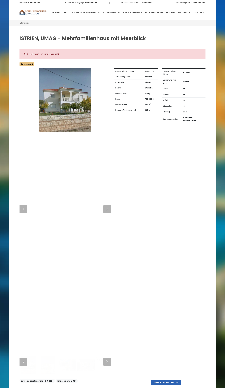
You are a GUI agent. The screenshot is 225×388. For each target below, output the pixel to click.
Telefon (73, 271)
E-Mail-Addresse (117, 258)
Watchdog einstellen (166, 134)
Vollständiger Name (81, 258)
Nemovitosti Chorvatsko (93, 385)
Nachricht (75, 284)
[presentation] (90, 329)
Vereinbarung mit (102, 317)
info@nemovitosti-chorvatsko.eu (43, 301)
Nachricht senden (128, 333)
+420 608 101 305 (43, 297)
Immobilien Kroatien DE (71, 385)
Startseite (24, 23)
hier (157, 322)
